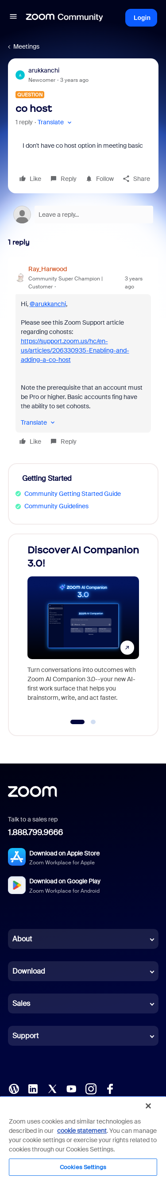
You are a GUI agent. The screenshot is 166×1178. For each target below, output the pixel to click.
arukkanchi (43, 70)
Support (25, 1035)
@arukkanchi (48, 304)
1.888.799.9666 (35, 832)
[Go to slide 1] (77, 722)
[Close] (148, 1106)
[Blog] (13, 1088)
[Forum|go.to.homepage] (65, 18)
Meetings (26, 46)
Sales (21, 1003)
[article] (83, 357)
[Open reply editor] (83, 214)
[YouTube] (71, 1088)
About (22, 939)
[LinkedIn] (33, 1088)
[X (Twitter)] (52, 1088)
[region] (83, 1137)
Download (28, 971)
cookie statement (82, 1131)
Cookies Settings (83, 1167)
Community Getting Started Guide (72, 494)
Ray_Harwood (47, 269)
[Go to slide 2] (93, 722)
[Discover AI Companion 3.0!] (83, 626)
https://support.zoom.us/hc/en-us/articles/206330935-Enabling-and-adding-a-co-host (75, 350)
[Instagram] (91, 1088)
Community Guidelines (56, 506)
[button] (13, 17)
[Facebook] (110, 1088)
